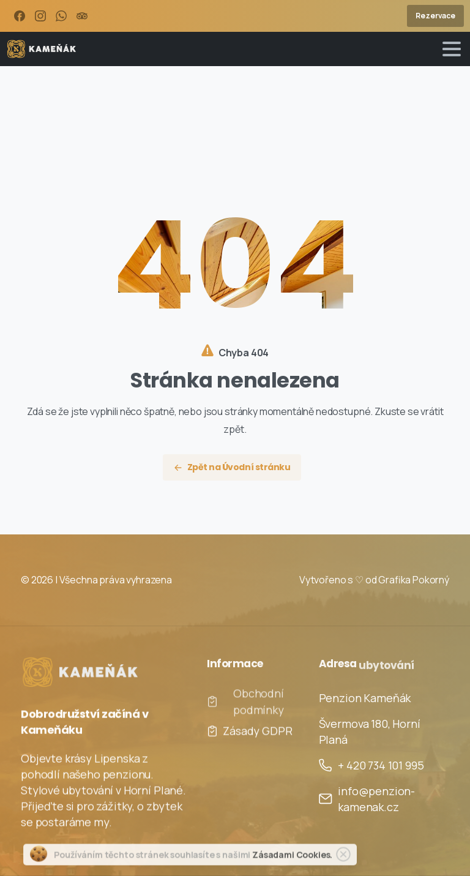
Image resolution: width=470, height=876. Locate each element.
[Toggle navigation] (451, 49)
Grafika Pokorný (413, 579)
